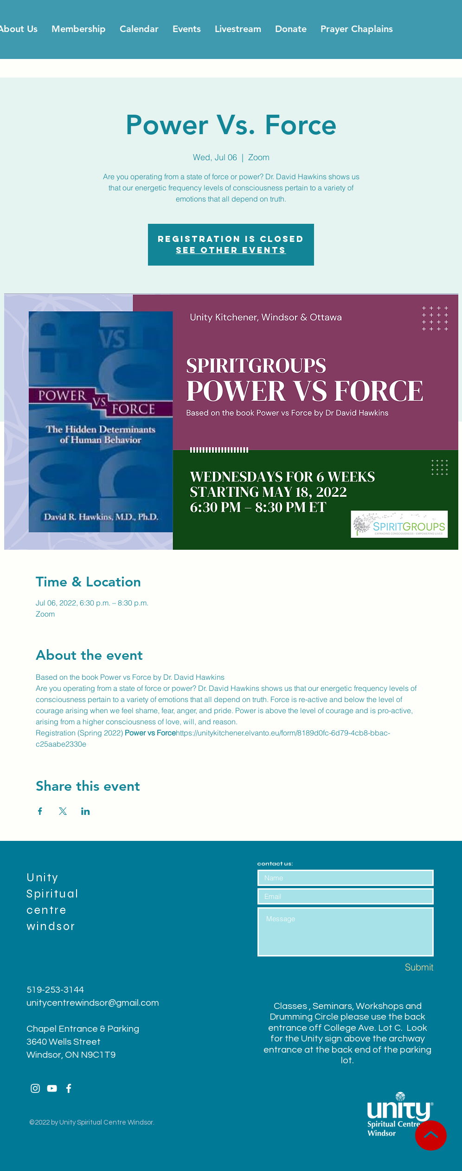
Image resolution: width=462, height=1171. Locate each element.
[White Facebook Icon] (69, 1088)
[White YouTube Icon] (52, 1088)
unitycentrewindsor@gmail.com (92, 1003)
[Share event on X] (62, 811)
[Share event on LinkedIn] (85, 811)
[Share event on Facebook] (40, 811)
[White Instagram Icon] (35, 1088)
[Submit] (401, 967)
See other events (231, 250)
